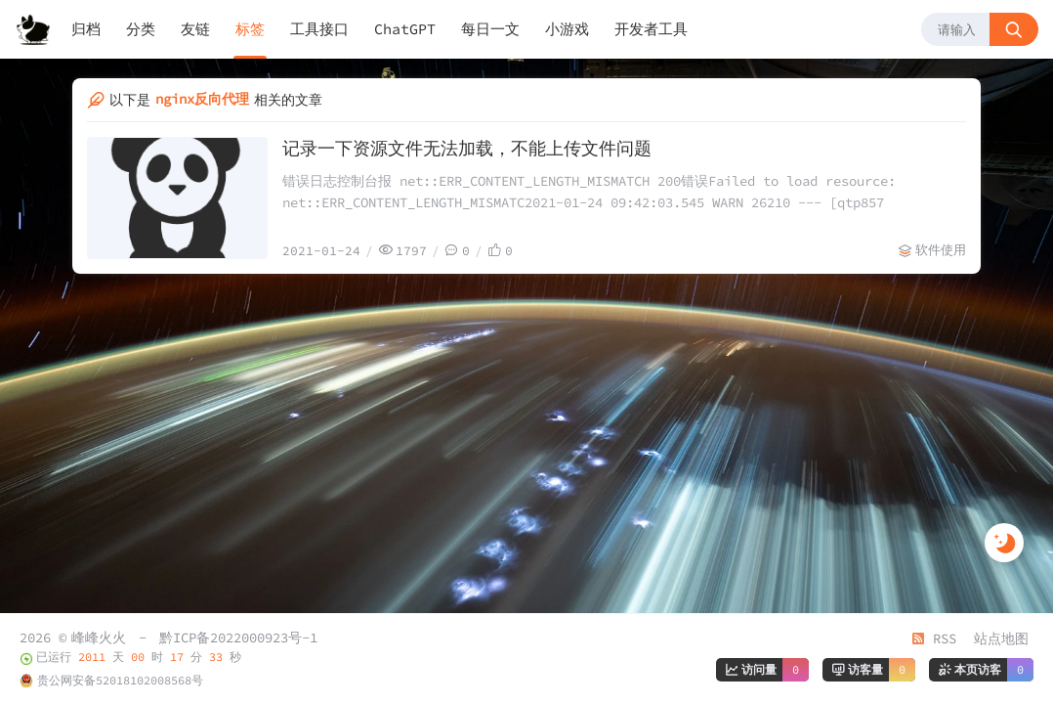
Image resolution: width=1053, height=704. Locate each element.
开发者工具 (651, 29)
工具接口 (319, 29)
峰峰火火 (98, 637)
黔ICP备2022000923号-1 (238, 637)
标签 (250, 29)
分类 (140, 29)
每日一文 (490, 29)
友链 (195, 29)
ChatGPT (405, 29)
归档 (86, 29)
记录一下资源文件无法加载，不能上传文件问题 (467, 148)
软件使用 (940, 250)
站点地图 (1001, 638)
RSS (933, 638)
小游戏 (567, 29)
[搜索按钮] (1014, 29)
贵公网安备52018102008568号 (120, 680)
